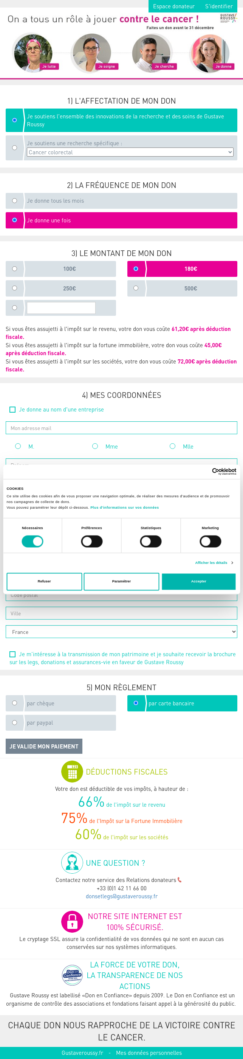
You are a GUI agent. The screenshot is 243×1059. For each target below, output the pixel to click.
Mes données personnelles (149, 1052)
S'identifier (219, 6)
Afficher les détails (211, 563)
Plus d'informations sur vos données (124, 507)
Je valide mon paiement (44, 746)
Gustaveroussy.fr (82, 1052)
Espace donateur (174, 6)
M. (24, 446)
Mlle (181, 446)
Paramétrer (121, 582)
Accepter (198, 582)
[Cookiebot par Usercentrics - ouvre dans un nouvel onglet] (203, 471)
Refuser (44, 582)
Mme (105, 446)
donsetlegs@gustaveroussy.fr (122, 896)
